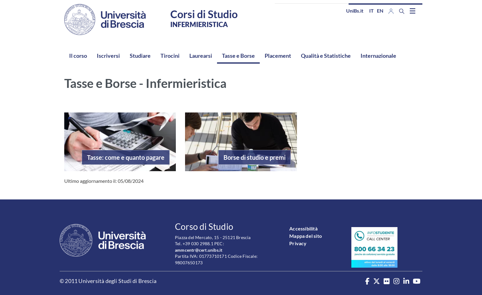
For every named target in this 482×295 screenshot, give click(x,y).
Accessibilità (303, 228)
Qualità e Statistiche (326, 55)
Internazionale (378, 55)
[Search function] (401, 11)
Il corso (78, 55)
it (371, 11)
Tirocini (170, 55)
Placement (278, 55)
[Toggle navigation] (412, 11)
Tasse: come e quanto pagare (125, 157)
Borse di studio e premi (254, 157)
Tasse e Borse (238, 55)
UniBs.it (354, 11)
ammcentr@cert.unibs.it (198, 250)
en (380, 11)
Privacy (297, 243)
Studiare (140, 55)
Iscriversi (108, 55)
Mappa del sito (305, 236)
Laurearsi (200, 55)
